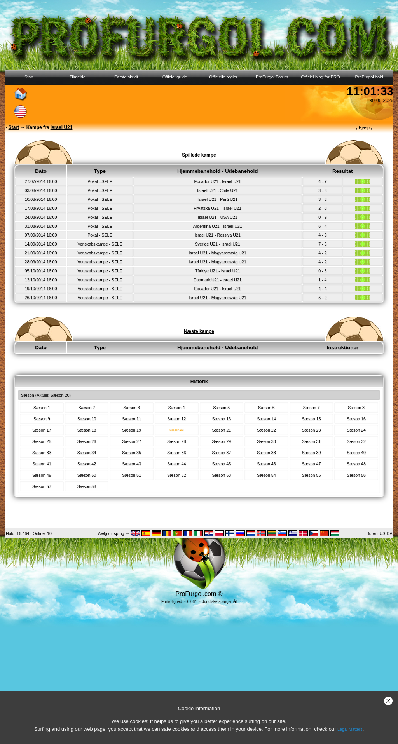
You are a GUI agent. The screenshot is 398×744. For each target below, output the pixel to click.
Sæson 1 (41, 407)
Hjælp (364, 127)
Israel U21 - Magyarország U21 (217, 253)
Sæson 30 (266, 441)
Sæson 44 (176, 464)
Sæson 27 (131, 441)
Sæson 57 (41, 486)
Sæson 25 (41, 441)
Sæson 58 (86, 486)
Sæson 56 (356, 475)
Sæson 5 (221, 407)
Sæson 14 (266, 418)
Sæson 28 (176, 441)
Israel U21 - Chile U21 (217, 190)
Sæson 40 (356, 452)
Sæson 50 (86, 475)
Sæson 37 (221, 452)
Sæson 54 (266, 475)
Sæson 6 (266, 407)
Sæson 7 (311, 407)
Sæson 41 (41, 464)
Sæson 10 (86, 418)
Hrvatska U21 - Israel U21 (217, 208)
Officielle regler (223, 77)
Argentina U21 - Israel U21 (217, 226)
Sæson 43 (131, 464)
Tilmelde (78, 77)
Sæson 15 (311, 418)
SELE (106, 181)
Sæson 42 (86, 464)
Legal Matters (350, 729)
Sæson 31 (311, 441)
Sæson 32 (356, 441)
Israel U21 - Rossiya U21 (217, 235)
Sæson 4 (176, 407)
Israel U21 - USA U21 (217, 217)
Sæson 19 (131, 430)
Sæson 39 (311, 452)
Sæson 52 (176, 475)
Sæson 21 (221, 430)
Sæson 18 (86, 430)
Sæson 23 (311, 430)
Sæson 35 (131, 452)
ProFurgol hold (369, 77)
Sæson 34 (86, 452)
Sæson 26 (86, 441)
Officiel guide (174, 77)
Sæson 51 (131, 475)
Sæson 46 (266, 464)
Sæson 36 (176, 452)
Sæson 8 (356, 407)
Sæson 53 (221, 475)
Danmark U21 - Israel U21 (218, 279)
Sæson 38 (266, 452)
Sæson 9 (41, 418)
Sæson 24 (356, 430)
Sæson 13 (221, 418)
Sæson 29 (221, 441)
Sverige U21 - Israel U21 (217, 244)
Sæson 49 (41, 475)
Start (28, 77)
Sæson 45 (221, 464)
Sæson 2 (87, 407)
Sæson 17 (41, 430)
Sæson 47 (311, 464)
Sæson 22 (266, 430)
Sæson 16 (356, 418)
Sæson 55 (311, 475)
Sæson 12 (176, 418)
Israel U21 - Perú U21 (217, 199)
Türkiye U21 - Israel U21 (217, 270)
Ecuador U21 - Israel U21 (217, 181)
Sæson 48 (356, 464)
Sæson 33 (41, 452)
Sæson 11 (131, 418)
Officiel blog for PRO (320, 77)
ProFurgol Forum (272, 77)
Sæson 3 (131, 407)
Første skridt (126, 77)
